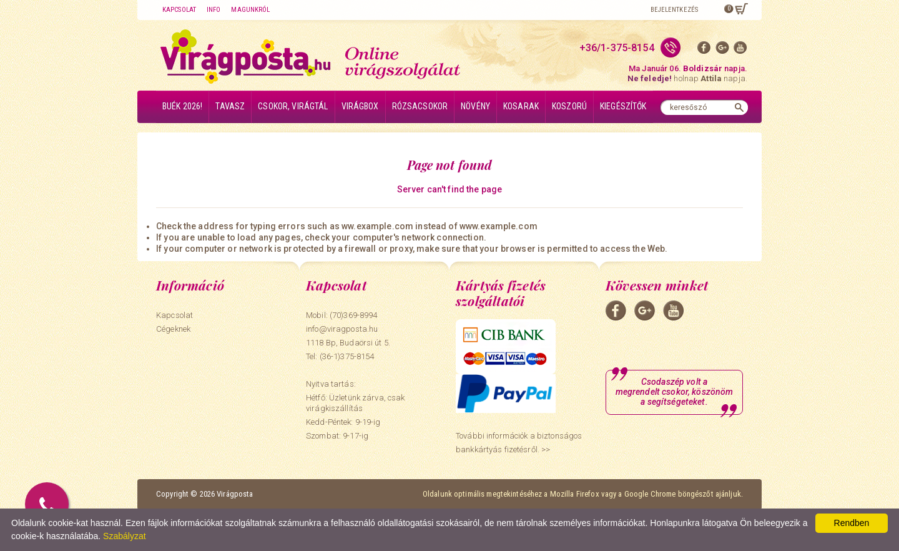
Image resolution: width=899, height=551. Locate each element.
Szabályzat (124, 536)
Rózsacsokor (420, 106)
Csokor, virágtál (293, 106)
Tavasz (230, 106)
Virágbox (360, 106)
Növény (475, 106)
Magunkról (250, 10)
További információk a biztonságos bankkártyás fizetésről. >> (519, 442)
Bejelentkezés (674, 10)
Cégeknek (173, 329)
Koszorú (569, 106)
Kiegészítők (623, 106)
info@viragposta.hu (342, 329)
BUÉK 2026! (182, 106)
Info (213, 10)
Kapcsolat (179, 10)
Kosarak (521, 106)
